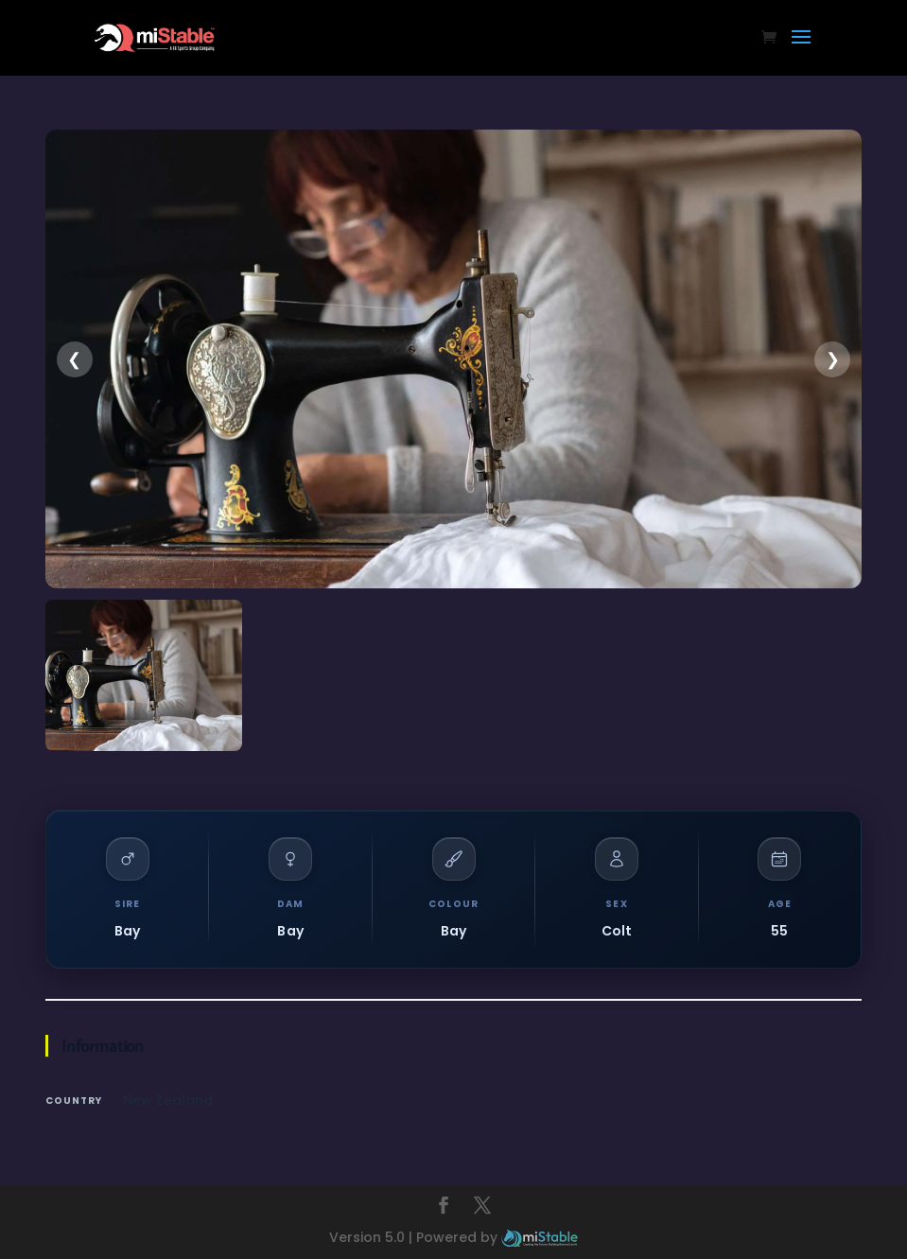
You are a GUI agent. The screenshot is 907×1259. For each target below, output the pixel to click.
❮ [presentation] (74, 359)
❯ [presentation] (833, 359)
